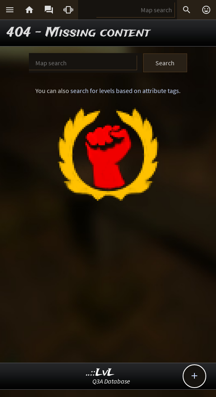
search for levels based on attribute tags (124, 90)
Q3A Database (111, 381)
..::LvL (100, 373)
